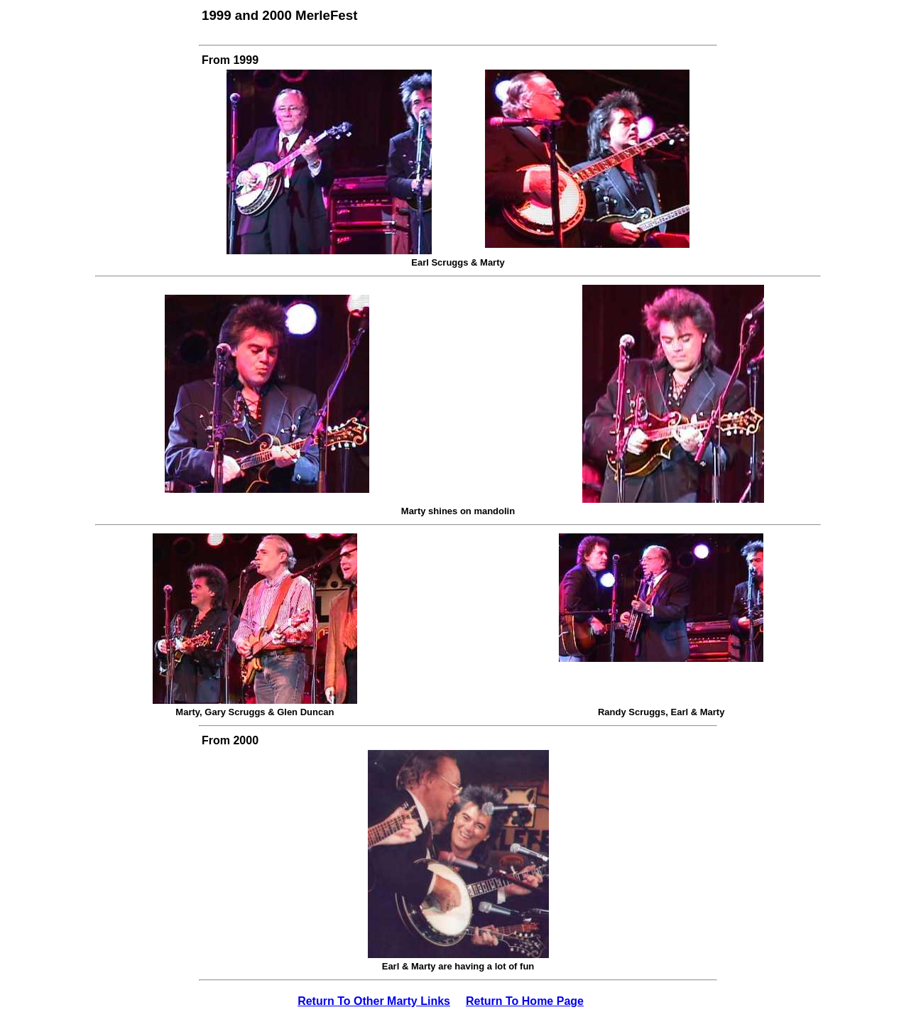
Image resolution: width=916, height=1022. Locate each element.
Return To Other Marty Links (374, 1001)
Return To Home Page (525, 1001)
